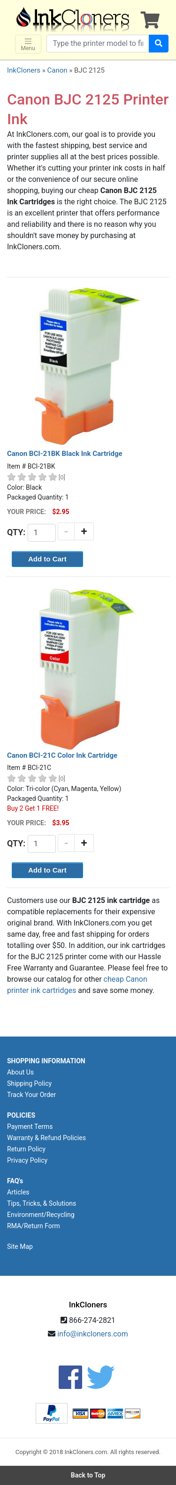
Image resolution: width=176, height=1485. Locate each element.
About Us (20, 1072)
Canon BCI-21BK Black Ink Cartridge (64, 453)
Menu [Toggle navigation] (28, 44)
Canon (57, 70)
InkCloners (23, 70)
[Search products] (97, 43)
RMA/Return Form (33, 1226)
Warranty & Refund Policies (46, 1138)
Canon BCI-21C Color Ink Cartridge (62, 755)
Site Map (20, 1246)
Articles (18, 1192)
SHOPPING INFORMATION (46, 1061)
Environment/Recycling (41, 1214)
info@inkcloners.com (92, 1333)
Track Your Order (31, 1094)
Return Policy (26, 1149)
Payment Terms (30, 1126)
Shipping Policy (29, 1083)
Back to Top (88, 1475)
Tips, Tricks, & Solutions (41, 1203)
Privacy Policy (27, 1160)
